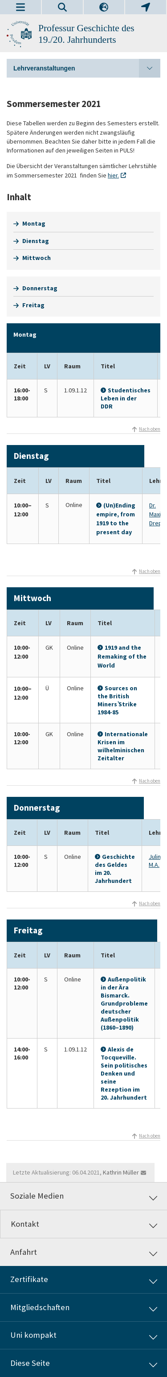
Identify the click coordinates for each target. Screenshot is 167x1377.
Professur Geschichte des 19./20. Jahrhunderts (86, 34)
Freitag (33, 305)
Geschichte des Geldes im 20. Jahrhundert (115, 869)
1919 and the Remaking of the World (122, 656)
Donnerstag (39, 288)
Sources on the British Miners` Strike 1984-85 (117, 700)
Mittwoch (36, 258)
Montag (33, 223)
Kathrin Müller (121, 1172)
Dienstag (35, 241)
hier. (113, 175)
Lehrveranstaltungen (86, 68)
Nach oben (149, 429)
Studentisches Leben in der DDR (126, 398)
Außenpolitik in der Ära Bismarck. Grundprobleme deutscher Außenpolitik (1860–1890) (124, 1003)
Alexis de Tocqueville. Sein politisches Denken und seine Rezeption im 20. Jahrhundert (124, 1073)
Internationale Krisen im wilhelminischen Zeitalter (123, 746)
